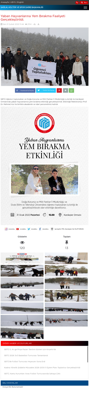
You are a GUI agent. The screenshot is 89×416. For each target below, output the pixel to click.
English (20, 2)
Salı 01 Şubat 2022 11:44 (12, 24)
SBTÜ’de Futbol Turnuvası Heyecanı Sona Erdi (24, 362)
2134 (28, 24)
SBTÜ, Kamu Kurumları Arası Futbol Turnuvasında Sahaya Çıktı (32, 374)
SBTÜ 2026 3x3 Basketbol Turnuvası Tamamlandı (26, 356)
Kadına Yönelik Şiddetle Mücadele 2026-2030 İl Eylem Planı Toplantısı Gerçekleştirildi (42, 368)
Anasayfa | (5, 2)
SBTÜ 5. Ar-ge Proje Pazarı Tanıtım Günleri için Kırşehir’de (30, 349)
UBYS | (13, 2)
